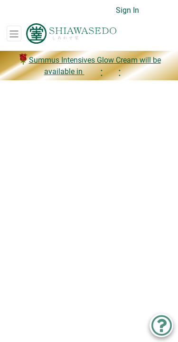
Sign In (127, 10)
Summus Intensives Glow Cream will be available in (89, 66)
